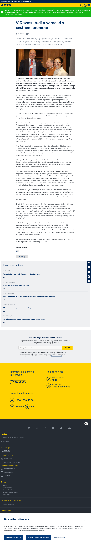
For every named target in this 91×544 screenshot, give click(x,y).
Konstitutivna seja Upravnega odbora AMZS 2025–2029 (24, 319)
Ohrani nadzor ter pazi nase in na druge (17, 308)
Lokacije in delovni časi (10, 492)
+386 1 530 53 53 (14, 462)
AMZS (5, 485)
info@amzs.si (5, 441)
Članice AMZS (7, 490)
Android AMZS (8, 472)
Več (4, 277)
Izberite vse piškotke (13, 537)
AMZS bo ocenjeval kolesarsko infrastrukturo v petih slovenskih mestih (29, 296)
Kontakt (4, 434)
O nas (3, 482)
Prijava (67, 348)
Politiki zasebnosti (56, 356)
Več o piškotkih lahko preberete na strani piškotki (28, 531)
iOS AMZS (7, 476)
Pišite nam (6, 494)
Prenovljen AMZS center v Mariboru (16, 285)
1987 (11, 459)
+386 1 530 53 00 (9, 469)
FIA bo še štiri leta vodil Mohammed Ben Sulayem (21, 274)
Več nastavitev (59, 537)
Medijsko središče (8, 504)
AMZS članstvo (7, 488)
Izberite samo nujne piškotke (38, 537)
